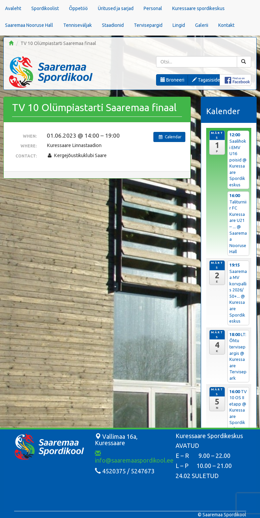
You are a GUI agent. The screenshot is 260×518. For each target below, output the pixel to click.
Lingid (179, 25)
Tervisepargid (148, 25)
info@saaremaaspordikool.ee (134, 457)
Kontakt (226, 25)
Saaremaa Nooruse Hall (29, 25)
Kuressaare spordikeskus (198, 8)
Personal (153, 8)
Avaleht (13, 8)
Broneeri (172, 80)
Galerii (201, 25)
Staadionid (113, 25)
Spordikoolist (45, 8)
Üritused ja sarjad (116, 8)
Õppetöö (78, 8)
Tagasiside (205, 80)
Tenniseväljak (77, 25)
